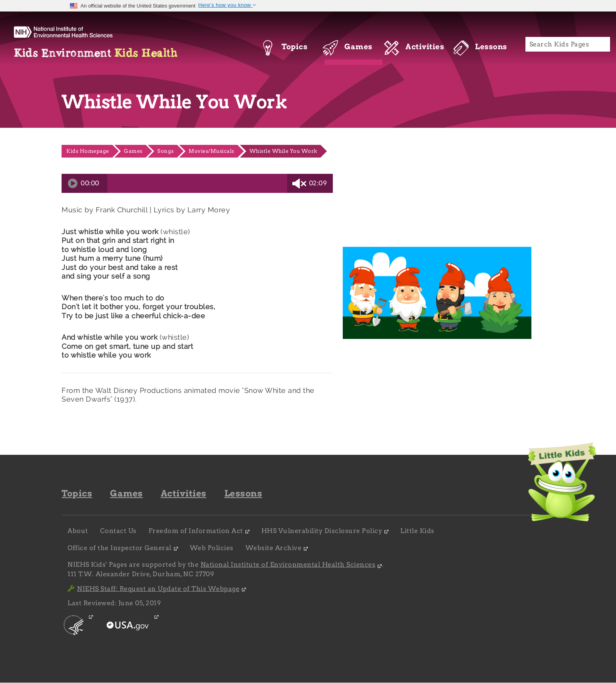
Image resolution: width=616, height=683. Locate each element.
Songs (165, 151)
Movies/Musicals (211, 151)
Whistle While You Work (283, 151)
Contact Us (118, 531)
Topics (77, 493)
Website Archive (273, 548)
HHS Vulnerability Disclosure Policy (321, 531)
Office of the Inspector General (120, 548)
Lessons (243, 493)
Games (133, 151)
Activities (184, 493)
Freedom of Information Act (196, 531)
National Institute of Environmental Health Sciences (288, 564)
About (78, 531)
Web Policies (212, 548)
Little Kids (417, 531)
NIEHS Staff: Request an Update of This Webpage (153, 589)
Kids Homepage (87, 151)
